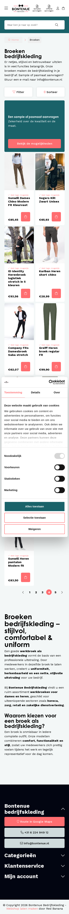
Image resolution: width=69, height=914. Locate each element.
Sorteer (52, 92)
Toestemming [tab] (13, 392)
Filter (20, 92)
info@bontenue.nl (36, 843)
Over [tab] (57, 392)
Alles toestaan (34, 506)
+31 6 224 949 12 (36, 832)
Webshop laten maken (22, 908)
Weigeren (34, 529)
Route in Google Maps (36, 821)
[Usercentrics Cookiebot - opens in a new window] (49, 382)
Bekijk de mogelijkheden (34, 143)
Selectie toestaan (34, 517)
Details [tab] (35, 392)
